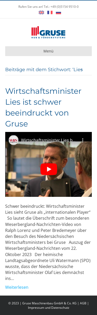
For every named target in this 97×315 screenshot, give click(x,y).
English (41, 12)
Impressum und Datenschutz (48, 307)
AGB (83, 303)
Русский (58, 12)
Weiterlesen (16, 287)
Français (50, 12)
